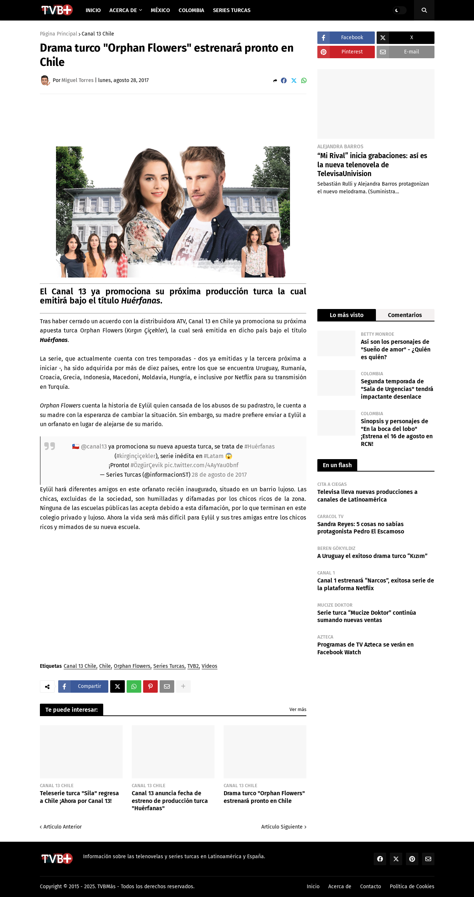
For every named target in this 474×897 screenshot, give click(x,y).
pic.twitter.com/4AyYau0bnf (201, 465)
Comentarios (405, 315)
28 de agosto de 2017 (219, 474)
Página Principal (58, 34)
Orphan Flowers (132, 666)
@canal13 (94, 446)
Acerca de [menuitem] (123, 10)
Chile (105, 666)
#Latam (214, 456)
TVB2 (193, 666)
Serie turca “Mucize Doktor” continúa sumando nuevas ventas (366, 616)
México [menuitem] (160, 10)
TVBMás (106, 886)
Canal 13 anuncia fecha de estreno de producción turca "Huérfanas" (170, 801)
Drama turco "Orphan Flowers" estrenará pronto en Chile (264, 797)
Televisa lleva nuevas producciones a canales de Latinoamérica (367, 495)
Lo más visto (346, 315)
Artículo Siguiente (282, 827)
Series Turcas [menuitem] (231, 10)
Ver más (298, 709)
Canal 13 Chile (98, 34)
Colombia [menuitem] (191, 10)
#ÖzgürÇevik (147, 465)
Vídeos (209, 666)
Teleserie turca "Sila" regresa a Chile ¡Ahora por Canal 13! (79, 797)
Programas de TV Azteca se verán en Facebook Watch (365, 648)
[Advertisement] (173, 119)
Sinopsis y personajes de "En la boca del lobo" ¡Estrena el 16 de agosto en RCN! (397, 432)
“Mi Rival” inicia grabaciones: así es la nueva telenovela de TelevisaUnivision (372, 165)
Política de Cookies (412, 886)
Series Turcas (168, 666)
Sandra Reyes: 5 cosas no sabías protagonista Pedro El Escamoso (360, 528)
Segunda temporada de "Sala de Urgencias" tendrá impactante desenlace (397, 389)
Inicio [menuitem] (93, 10)
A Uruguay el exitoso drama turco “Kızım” (372, 555)
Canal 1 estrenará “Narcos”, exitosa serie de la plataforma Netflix (375, 584)
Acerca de (339, 886)
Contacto (370, 886)
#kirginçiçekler (136, 456)
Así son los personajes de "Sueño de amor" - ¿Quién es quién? (395, 349)
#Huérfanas (260, 446)
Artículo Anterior (63, 827)
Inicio (313, 886)
